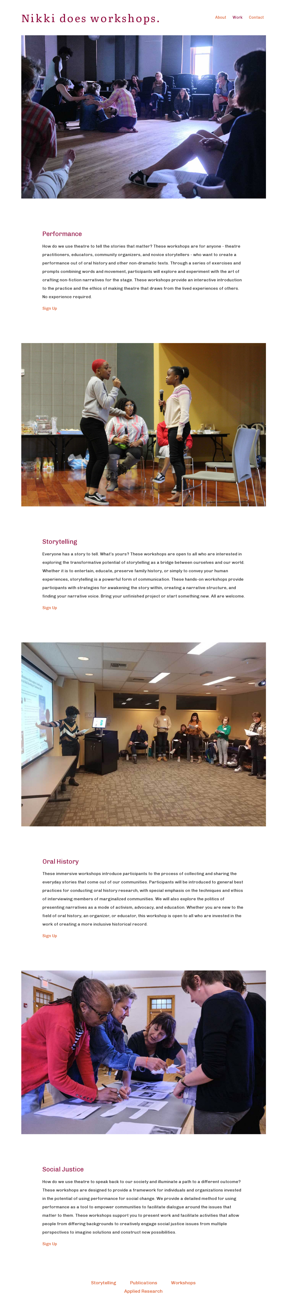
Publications (143, 1282)
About (220, 17)
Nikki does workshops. (91, 17)
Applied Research (143, 1291)
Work (238, 17)
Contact (256, 17)
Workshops (183, 1282)
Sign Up (49, 326)
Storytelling (103, 1282)
